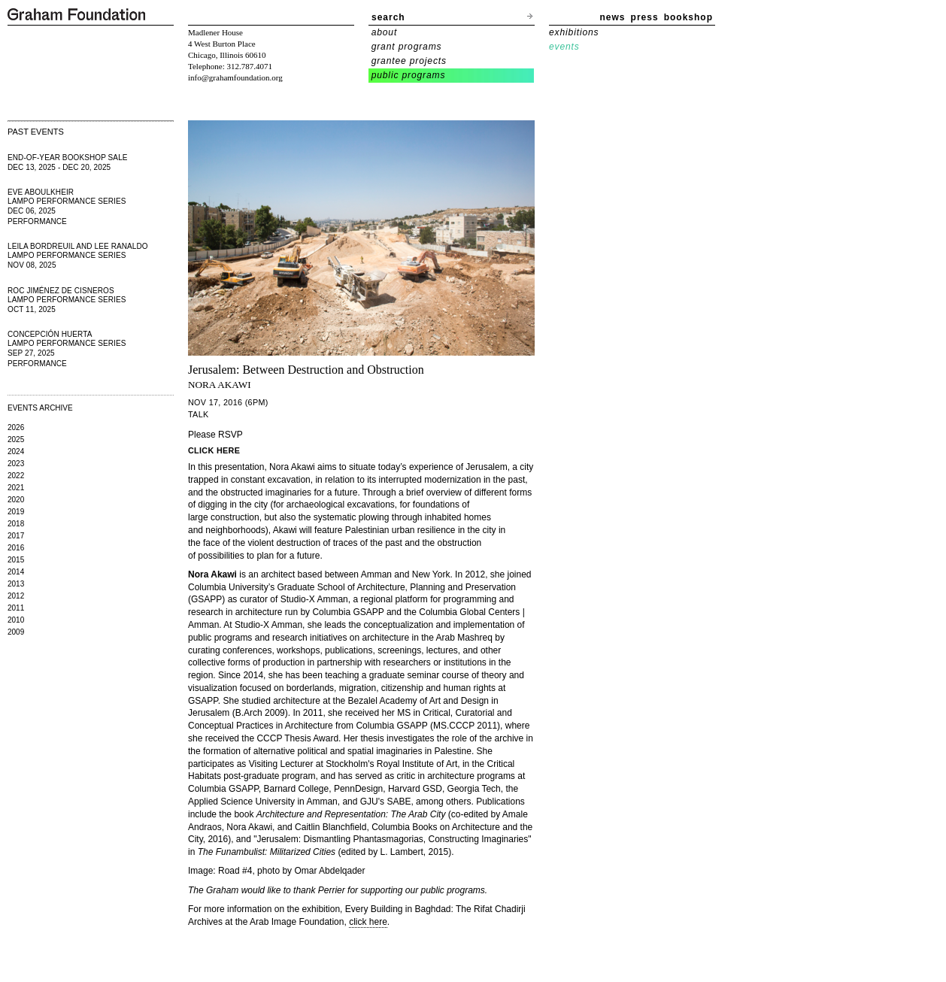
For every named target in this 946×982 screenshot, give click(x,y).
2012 (16, 596)
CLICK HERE (214, 450)
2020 (16, 500)
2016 (16, 548)
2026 (16, 427)
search (388, 17)
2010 (16, 620)
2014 (16, 572)
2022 (16, 475)
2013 (16, 584)
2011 (16, 608)
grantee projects (409, 61)
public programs (408, 75)
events (564, 46)
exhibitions (574, 32)
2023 (16, 463)
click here (368, 922)
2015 (16, 560)
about (384, 32)
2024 (16, 451)
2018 (16, 524)
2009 (16, 632)
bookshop (688, 17)
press (645, 17)
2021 (16, 487)
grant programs (406, 46)
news (613, 17)
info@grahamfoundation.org (235, 77)
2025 (16, 439)
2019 (16, 512)
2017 (16, 536)
